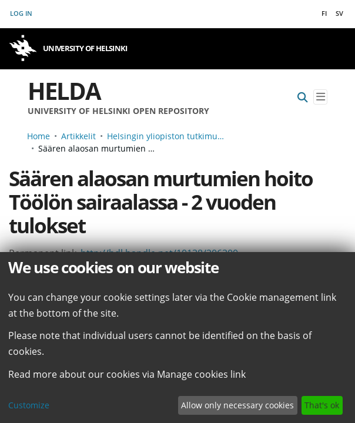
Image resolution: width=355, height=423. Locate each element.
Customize (28, 405)
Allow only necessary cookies (237, 405)
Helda (64, 91)
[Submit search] (302, 97)
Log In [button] (22, 13)
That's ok (321, 405)
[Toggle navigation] (320, 97)
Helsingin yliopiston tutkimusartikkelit (166, 136)
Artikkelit (78, 136)
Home (38, 136)
